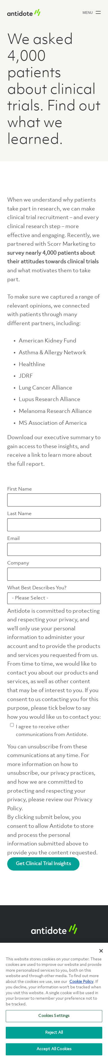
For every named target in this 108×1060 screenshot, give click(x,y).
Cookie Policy (81, 982)
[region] (54, 1001)
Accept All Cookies (54, 1049)
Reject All (54, 1033)
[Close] (101, 951)
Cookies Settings (53, 1016)
